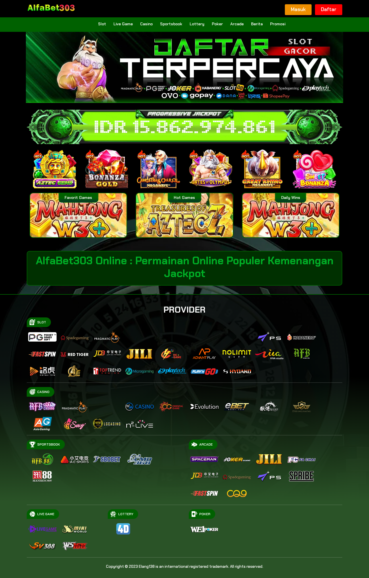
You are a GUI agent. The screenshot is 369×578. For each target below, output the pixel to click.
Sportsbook (171, 23)
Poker (217, 23)
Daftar (328, 9)
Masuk (298, 9)
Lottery (197, 23)
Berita (257, 23)
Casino (146, 23)
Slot (102, 23)
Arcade (237, 23)
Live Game (123, 23)
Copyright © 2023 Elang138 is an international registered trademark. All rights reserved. (184, 566)
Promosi (277, 23)
